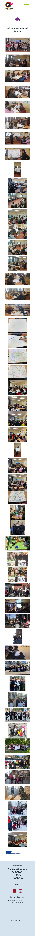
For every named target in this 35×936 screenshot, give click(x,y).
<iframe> (17, 921)
